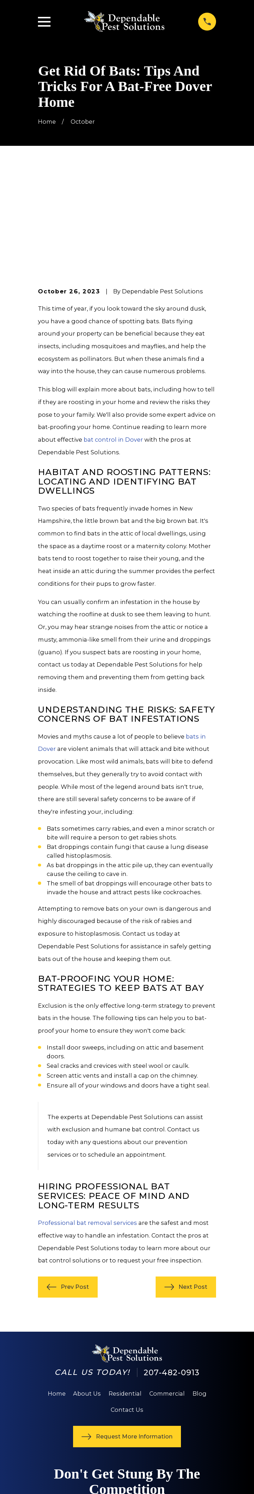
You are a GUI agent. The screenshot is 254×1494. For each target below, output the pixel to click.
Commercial (167, 1293)
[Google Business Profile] (67, 1429)
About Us (87, 1293)
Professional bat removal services (87, 1122)
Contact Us (127, 1310)
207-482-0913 (172, 1272)
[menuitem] (48, 1479)
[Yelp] (51, 1429)
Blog (200, 1293)
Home (57, 1293)
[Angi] (83, 1429)
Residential (125, 1293)
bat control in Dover (113, 339)
